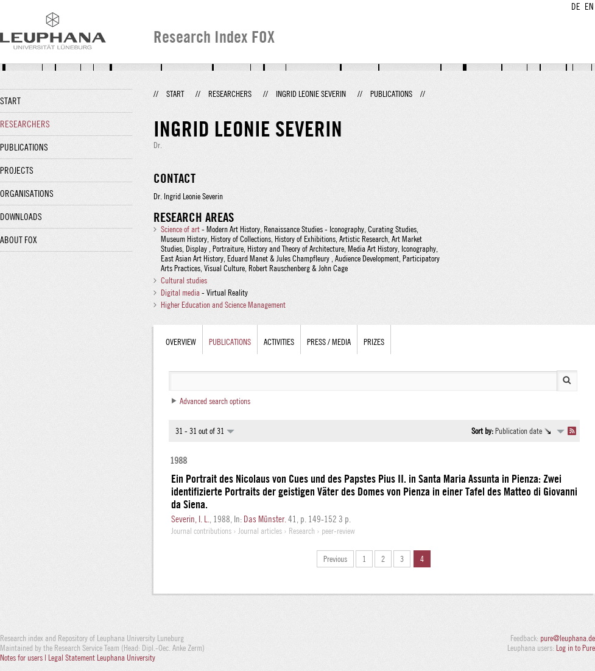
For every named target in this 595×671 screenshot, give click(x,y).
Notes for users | (24, 657)
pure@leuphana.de (567, 638)
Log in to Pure (575, 648)
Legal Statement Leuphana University (101, 657)
